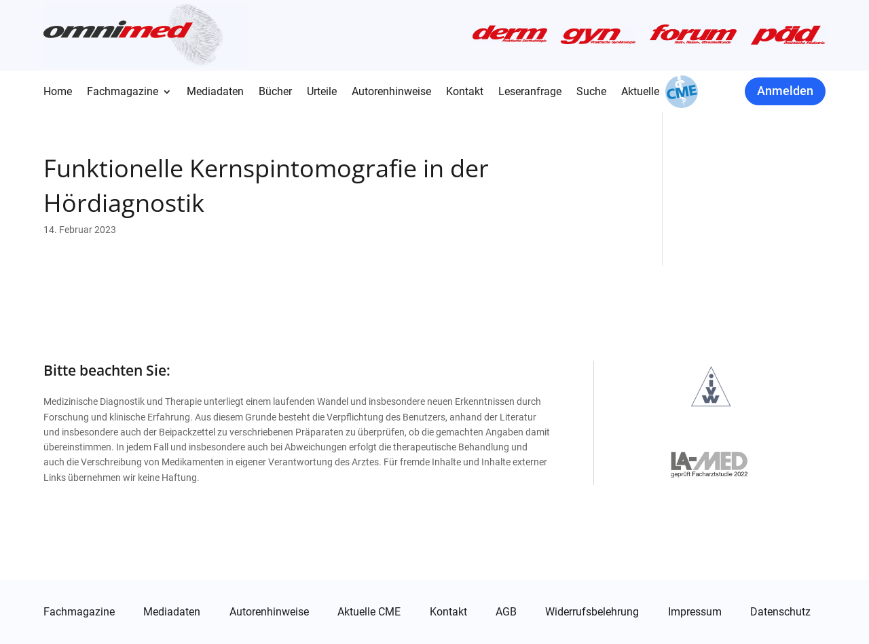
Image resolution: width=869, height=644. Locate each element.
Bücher (275, 92)
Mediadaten (215, 92)
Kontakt (464, 92)
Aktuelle (640, 92)
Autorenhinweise (391, 92)
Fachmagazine (122, 92)
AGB (506, 612)
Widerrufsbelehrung (592, 612)
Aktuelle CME (369, 612)
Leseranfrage (529, 92)
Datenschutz (780, 612)
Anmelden (785, 91)
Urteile (322, 92)
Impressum (695, 612)
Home (57, 92)
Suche (591, 92)
